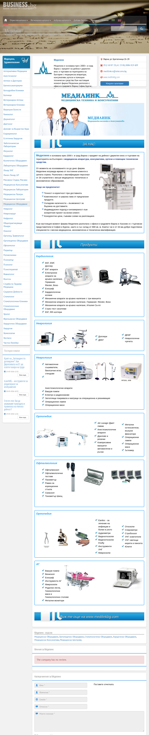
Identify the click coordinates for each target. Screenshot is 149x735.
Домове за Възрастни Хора (16, 128)
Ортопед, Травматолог (13, 235)
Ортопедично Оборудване (15, 240)
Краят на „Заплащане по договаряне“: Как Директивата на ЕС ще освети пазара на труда (14, 363)
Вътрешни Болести (12, 109)
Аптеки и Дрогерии (12, 80)
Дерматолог (9, 119)
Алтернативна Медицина (15, 71)
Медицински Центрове (14, 199)
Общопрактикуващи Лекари (12, 225)
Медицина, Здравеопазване (12, 60)
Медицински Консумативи (15, 184)
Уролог (6, 314)
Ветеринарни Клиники (14, 104)
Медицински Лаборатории (15, 189)
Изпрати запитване (111, 83)
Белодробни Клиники (13, 90)
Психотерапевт (10, 269)
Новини (105, 20)
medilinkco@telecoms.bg (115, 71)
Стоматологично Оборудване (11, 308)
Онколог (7, 231)
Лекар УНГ (8, 170)
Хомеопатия (9, 333)
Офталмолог (9, 245)
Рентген (7, 279)
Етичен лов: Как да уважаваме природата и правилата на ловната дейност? (14, 405)
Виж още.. (23, 375)
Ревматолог (8, 274)
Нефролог (8, 218)
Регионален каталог (41, 20)
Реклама (95, 20)
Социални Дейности (12, 291)
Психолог (8, 264)
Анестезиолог (10, 76)
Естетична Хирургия (12, 138)
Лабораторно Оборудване (15, 165)
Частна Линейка (10, 342)
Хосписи (7, 338)
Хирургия (7, 328)
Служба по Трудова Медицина (12, 285)
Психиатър (8, 259)
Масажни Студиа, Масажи (15, 180)
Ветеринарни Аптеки (13, 100)
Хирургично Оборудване (15, 323)
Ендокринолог (10, 133)
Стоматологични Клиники (15, 301)
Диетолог (7, 124)
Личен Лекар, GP (11, 175)
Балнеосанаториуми (12, 85)
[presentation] (116, 691)
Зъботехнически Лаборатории (11, 145)
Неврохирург (9, 213)
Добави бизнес (81, 20)
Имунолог (8, 151)
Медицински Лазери (13, 194)
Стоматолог (8, 296)
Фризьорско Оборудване (15, 318)
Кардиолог (8, 155)
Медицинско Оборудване (15, 204)
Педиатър (7, 250)
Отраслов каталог (19, 20)
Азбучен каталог (62, 20)
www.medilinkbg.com (110, 77)
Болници (7, 95)
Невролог (8, 208)
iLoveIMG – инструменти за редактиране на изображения (16, 384)
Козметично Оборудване (15, 160)
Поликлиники (9, 255)
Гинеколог (8, 114)
